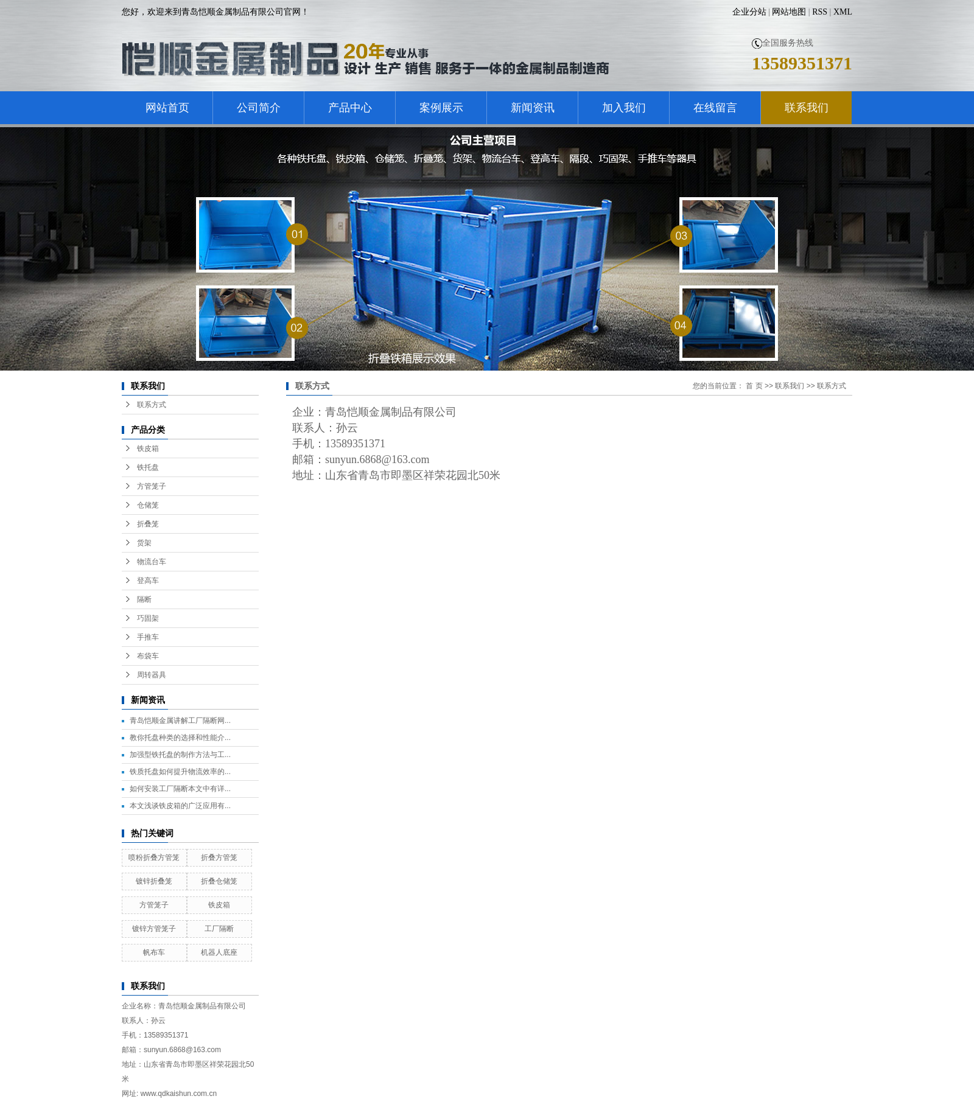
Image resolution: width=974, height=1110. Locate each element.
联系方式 (151, 404)
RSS (819, 11)
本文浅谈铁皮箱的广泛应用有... (180, 805)
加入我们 (624, 108)
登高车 (148, 580)
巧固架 (148, 618)
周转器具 (151, 675)
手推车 (148, 637)
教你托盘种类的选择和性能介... (180, 737)
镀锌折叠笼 (154, 881)
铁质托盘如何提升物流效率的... (180, 771)
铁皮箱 (148, 448)
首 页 (754, 386)
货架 (144, 543)
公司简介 (259, 108)
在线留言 (715, 108)
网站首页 (167, 108)
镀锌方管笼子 (154, 928)
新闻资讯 (533, 108)
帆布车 (154, 952)
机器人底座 (219, 952)
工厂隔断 (219, 928)
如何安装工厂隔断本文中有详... (180, 788)
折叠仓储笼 (219, 881)
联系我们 (807, 108)
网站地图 (789, 11)
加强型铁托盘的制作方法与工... (180, 754)
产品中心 (350, 108)
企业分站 (749, 11)
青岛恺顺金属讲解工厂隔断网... (180, 720)
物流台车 (151, 561)
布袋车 (148, 656)
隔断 (144, 599)
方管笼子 (151, 486)
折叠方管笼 (219, 857)
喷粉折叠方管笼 (154, 857)
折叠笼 (148, 524)
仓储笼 (148, 505)
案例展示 (441, 108)
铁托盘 (148, 467)
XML (842, 11)
